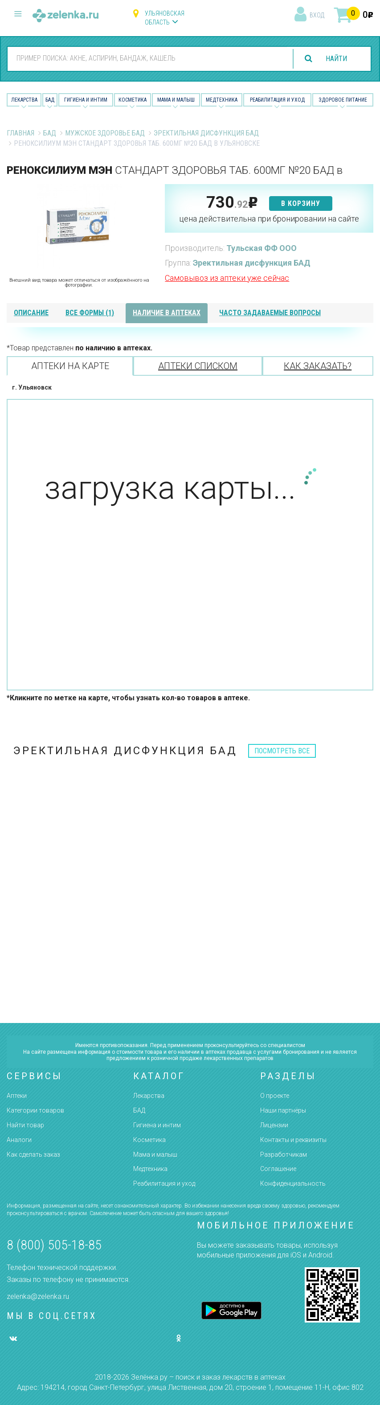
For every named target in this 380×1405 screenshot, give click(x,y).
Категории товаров (35, 1110)
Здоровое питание (343, 100)
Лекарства (24, 100)
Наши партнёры (283, 1110)
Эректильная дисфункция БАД (206, 133)
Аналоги (19, 1139)
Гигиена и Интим (85, 100)
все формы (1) (89, 312)
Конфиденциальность (293, 1183)
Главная (20, 133)
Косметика (132, 100)
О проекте (274, 1095)
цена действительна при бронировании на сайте (269, 218)
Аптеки (17, 1095)
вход (317, 15)
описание (31, 312)
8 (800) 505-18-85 (54, 1245)
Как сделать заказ (33, 1154)
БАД (49, 100)
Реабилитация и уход (277, 100)
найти (336, 58)
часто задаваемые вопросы (270, 312)
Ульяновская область (164, 18)
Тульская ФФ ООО (261, 248)
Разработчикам (283, 1154)
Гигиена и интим (157, 1125)
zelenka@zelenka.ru (38, 1296)
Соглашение (278, 1168)
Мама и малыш (176, 100)
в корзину (300, 203)
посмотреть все (282, 751)
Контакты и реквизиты (293, 1139)
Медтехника (221, 100)
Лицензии (274, 1125)
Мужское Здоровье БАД (105, 133)
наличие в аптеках (166, 312)
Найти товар (25, 1125)
